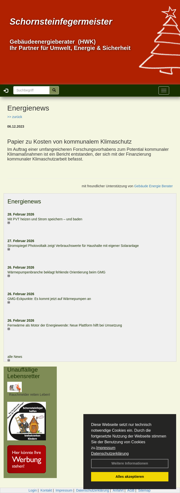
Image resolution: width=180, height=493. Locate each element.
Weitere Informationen (129, 463)
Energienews (24, 201)
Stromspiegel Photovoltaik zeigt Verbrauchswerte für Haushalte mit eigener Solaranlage (73, 246)
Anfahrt (118, 490)
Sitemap (144, 490)
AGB (131, 490)
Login (33, 490)
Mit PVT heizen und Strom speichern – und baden (44, 219)
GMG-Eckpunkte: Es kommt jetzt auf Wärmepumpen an (49, 299)
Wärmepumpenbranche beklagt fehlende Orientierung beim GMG (56, 272)
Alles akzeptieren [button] (129, 477)
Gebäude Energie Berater (153, 186)
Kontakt (46, 490)
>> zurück (14, 117)
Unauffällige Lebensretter (23, 372)
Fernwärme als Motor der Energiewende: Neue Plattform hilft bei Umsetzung (64, 325)
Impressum (105, 448)
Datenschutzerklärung (110, 453)
